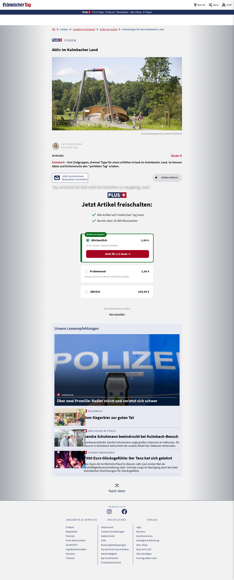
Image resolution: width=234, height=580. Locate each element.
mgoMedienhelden (76, 556)
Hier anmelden (117, 314)
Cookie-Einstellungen (112, 539)
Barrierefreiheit (109, 564)
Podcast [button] (109, 12)
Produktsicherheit (111, 568)
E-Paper (70, 535)
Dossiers (70, 560)
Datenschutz (108, 543)
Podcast (70, 543)
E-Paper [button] (149, 12)
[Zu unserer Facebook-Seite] (124, 520)
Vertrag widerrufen (146, 564)
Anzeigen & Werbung (147, 547)
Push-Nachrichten (75, 547)
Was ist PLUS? (143, 556)
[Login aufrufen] (227, 5)
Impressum (107, 535)
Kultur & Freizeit (108, 29)
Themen (70, 564)
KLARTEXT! (72, 551)
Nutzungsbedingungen (113, 551)
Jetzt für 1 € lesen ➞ (117, 254)
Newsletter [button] (122, 12)
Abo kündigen (144, 560)
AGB (103, 547)
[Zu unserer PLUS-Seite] (57, 40)
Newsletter (72, 539)
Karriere (140, 539)
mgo (138, 535)
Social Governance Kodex (115, 556)
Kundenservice (144, 543)
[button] (84, 12)
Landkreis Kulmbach (84, 29)
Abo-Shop (141, 551)
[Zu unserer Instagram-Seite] (109, 520)
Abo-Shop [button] (137, 12)
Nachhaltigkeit (109, 560)
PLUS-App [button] (96, 12)
